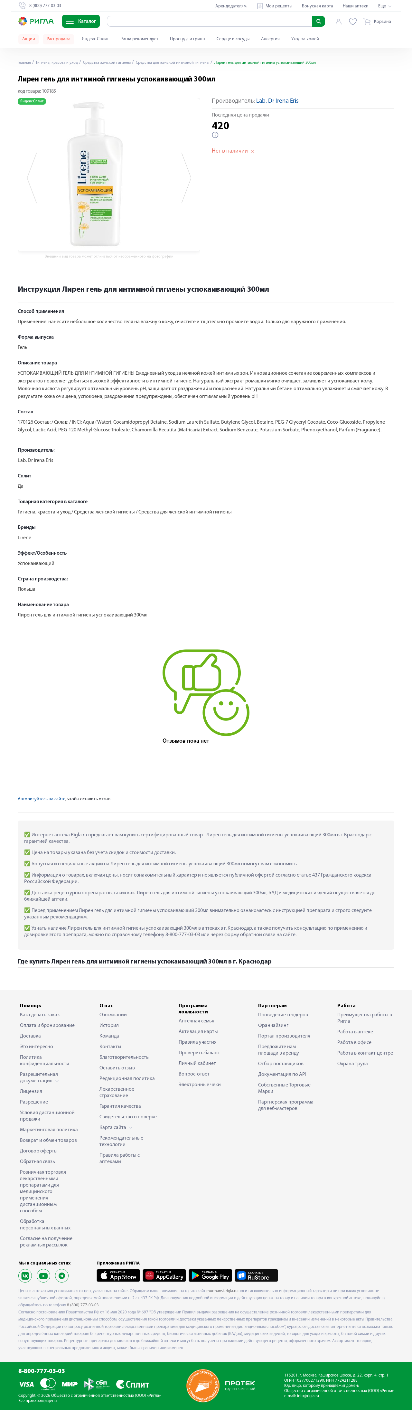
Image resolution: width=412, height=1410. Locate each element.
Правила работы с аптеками (119, 1158)
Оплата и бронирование (47, 1025)
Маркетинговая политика (49, 1130)
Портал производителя (284, 1036)
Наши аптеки (356, 6)
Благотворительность (124, 1057)
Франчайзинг (273, 1025)
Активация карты (198, 1031)
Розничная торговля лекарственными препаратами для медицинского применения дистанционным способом (43, 1192)
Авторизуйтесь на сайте (41, 799)
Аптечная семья (196, 1021)
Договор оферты (39, 1151)
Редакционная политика (127, 1078)
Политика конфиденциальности (44, 1061)
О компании (113, 1015)
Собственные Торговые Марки (284, 1088)
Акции (28, 39)
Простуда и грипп (187, 39)
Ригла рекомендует (139, 39)
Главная (25, 62)
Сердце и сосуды (233, 39)
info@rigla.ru (308, 1396)
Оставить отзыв (117, 1068)
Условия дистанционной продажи (47, 1116)
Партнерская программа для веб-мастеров (286, 1105)
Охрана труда (352, 1064)
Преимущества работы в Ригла (364, 1018)
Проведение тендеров (283, 1015)
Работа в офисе (354, 1042)
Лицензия (31, 1091)
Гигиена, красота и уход (61, 62)
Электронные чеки (200, 1084)
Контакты (110, 1046)
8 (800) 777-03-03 (83, 1305)
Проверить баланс (199, 1053)
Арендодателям (231, 6)
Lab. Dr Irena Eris (277, 101)
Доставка (30, 1036)
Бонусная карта (317, 6)
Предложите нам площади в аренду (278, 1050)
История (109, 1025)
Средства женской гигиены (116, 62)
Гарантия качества (120, 1106)
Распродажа (58, 39)
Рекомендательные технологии (121, 1141)
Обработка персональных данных (45, 1225)
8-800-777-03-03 (41, 1371)
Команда (109, 1036)
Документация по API (282, 1074)
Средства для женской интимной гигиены (188, 62)
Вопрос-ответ (194, 1074)
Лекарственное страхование (116, 1092)
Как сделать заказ (40, 1015)
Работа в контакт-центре (365, 1053)
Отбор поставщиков (281, 1064)
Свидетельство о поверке (128, 1117)
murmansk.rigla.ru (222, 1291)
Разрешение (34, 1102)
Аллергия (270, 39)
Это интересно (36, 1046)
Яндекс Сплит (95, 39)
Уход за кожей (305, 39)
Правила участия (198, 1042)
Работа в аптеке (355, 1032)
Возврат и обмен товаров (48, 1140)
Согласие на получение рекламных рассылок (46, 1242)
